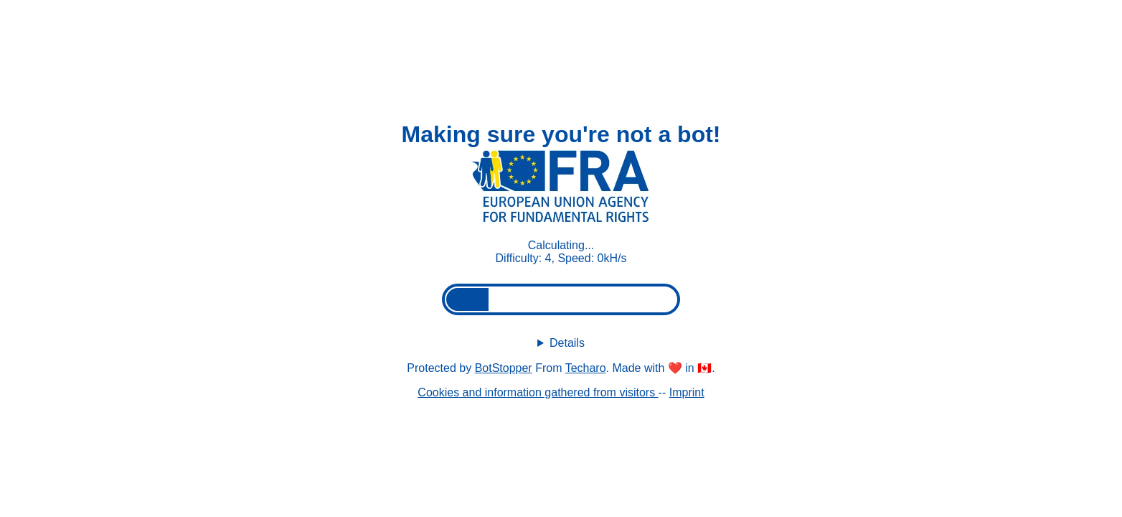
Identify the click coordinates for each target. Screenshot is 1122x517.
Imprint (686, 392)
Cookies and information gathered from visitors (538, 392)
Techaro (585, 368)
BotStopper (503, 368)
